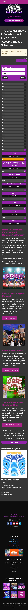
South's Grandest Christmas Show (11, 487)
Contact (14, 569)
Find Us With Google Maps (14, 548)
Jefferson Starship (14, 174)
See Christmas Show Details (12, 425)
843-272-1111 (14, 514)
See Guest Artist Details (11, 370)
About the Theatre (6, 495)
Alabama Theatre (14, 9)
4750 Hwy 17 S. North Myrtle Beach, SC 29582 (14, 541)
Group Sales (4, 490)
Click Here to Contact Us (14, 545)
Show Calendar (14, 567)
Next (22, 77)
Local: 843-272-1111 (15, 16)
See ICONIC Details (9, 318)
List (21, 60)
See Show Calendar (14, 21)
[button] (13, 69)
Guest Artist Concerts (7, 485)
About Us (14, 571)
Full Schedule (14, 442)
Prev (5, 77)
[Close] (25, 53)
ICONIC (14, 153)
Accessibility (5, 492)
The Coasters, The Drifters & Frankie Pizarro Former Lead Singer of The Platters (14, 164)
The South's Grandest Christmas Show (14, 562)
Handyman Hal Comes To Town (14, 184)
